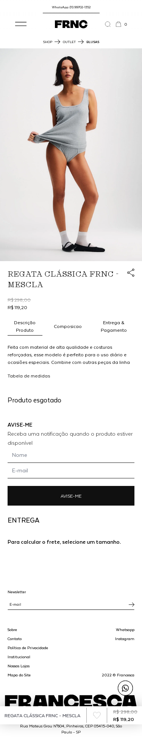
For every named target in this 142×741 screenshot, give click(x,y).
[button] (21, 24)
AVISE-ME (71, 496)
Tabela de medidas (29, 375)
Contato (15, 639)
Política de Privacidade (28, 648)
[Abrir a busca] (110, 24)
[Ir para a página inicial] (71, 24)
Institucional (19, 657)
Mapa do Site (19, 675)
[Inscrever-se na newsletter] (131, 604)
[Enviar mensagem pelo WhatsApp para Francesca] (125, 688)
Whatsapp (125, 630)
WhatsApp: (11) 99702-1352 (71, 7)
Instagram (124, 639)
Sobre (12, 630)
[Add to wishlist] (96, 715)
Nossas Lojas (19, 666)
